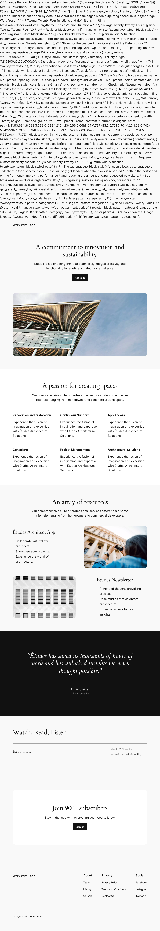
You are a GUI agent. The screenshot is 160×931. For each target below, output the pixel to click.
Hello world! (22, 752)
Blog (138, 754)
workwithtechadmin (122, 754)
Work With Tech (24, 225)
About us (80, 277)
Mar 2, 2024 (117, 749)
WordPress (36, 916)
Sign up (80, 826)
